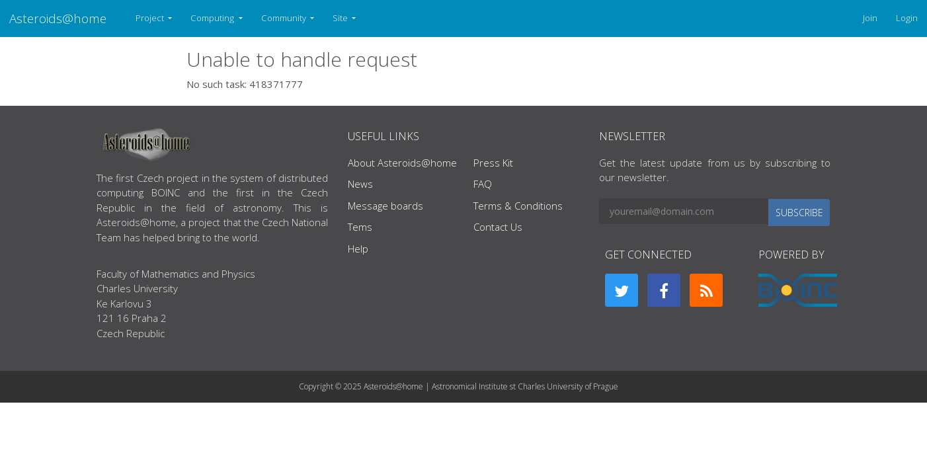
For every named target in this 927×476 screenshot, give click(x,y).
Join (870, 18)
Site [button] (341, 18)
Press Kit (493, 162)
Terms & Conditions (518, 205)
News (360, 183)
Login (907, 18)
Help (358, 248)
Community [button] (284, 18)
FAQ (482, 183)
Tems (360, 226)
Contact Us (497, 226)
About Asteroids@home (402, 162)
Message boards (385, 205)
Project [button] (151, 18)
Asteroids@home (57, 18)
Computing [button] (213, 18)
